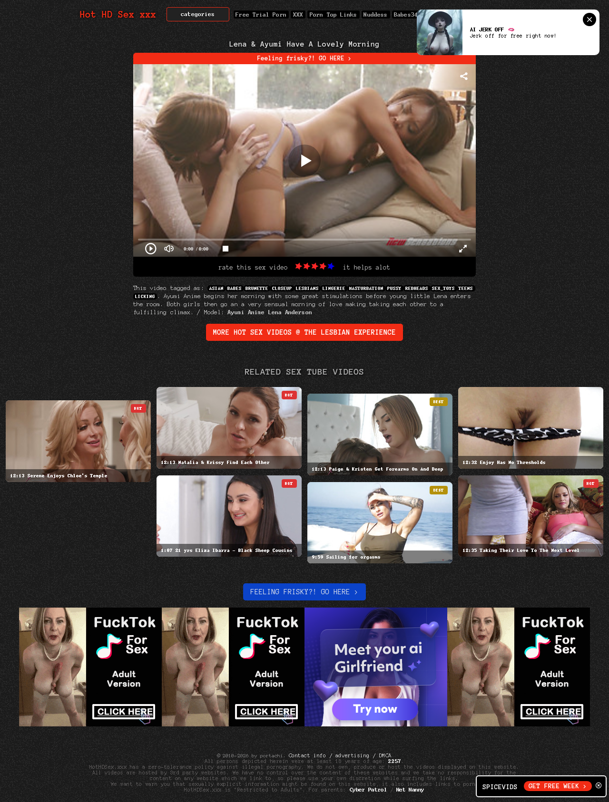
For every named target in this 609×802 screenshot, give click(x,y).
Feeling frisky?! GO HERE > (304, 58)
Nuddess (376, 14)
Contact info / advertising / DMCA (340, 755)
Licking (145, 296)
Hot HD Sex (118, 14)
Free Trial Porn (261, 14)
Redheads (416, 288)
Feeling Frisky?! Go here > (304, 592)
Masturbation (366, 288)
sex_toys (443, 288)
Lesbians (307, 288)
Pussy (394, 288)
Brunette (257, 288)
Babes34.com (413, 14)
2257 (395, 761)
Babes (234, 288)
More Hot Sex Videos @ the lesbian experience (304, 332)
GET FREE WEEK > (558, 786)
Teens (466, 288)
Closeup (282, 288)
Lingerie (334, 288)
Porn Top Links (333, 14)
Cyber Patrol (368, 789)
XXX (298, 14)
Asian (216, 288)
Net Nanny (410, 789)
